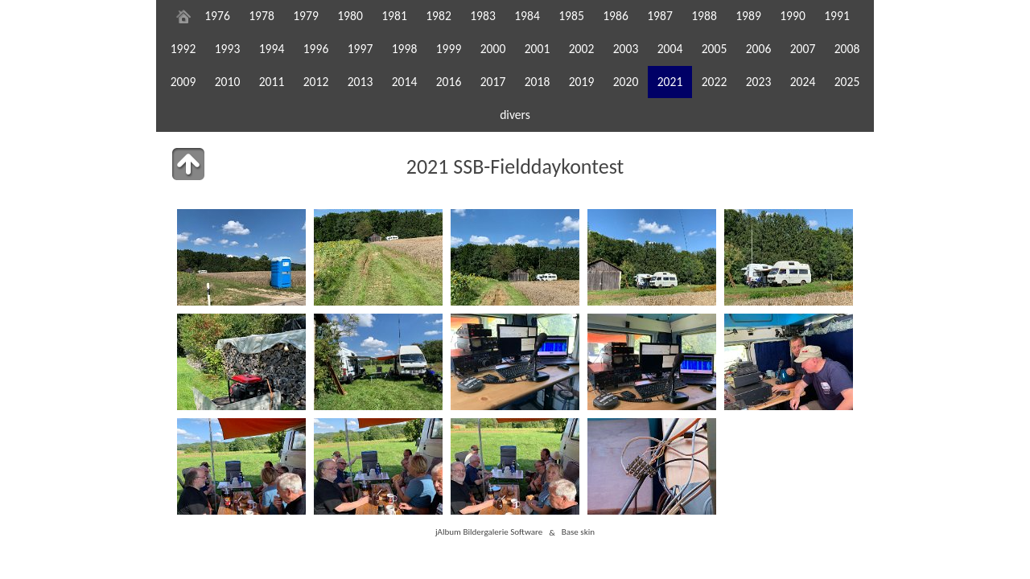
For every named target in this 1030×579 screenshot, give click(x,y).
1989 (748, 15)
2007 (803, 48)
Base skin (578, 532)
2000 (493, 48)
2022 (714, 81)
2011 (272, 81)
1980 (350, 15)
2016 (449, 81)
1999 (449, 48)
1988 (704, 15)
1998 (405, 48)
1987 (660, 15)
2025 (847, 81)
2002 (582, 48)
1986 (615, 15)
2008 (847, 48)
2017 (493, 81)
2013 (360, 81)
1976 (217, 15)
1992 (183, 48)
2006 (759, 48)
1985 (571, 15)
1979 (306, 15)
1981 (394, 15)
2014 (405, 81)
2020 (626, 81)
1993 (228, 48)
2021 (670, 81)
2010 (228, 81)
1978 (261, 15)
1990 (792, 15)
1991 (837, 15)
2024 (803, 81)
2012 (316, 81)
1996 (316, 48)
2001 (537, 48)
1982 (438, 15)
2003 (626, 48)
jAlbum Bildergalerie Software (488, 532)
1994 (272, 48)
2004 (670, 48)
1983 (483, 15)
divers (515, 114)
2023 (759, 81)
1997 (360, 48)
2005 (714, 48)
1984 (527, 15)
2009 (183, 81)
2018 (537, 81)
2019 (582, 81)
